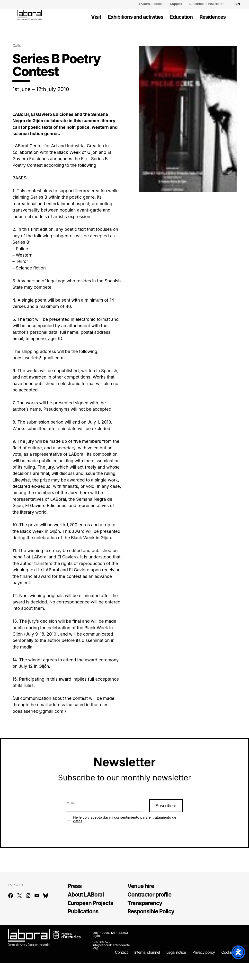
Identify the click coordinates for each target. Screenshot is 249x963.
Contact (121, 952)
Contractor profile (149, 894)
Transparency (144, 903)
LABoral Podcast (151, 4)
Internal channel (147, 952)
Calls (16, 45)
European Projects (90, 903)
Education (181, 17)
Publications (83, 911)
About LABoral (86, 894)
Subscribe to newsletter (206, 4)
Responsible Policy (150, 911)
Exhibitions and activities (135, 17)
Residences (212, 17)
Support (176, 4)
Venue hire (140, 886)
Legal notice (176, 952)
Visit (96, 17)
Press (75, 886)
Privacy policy (204, 952)
